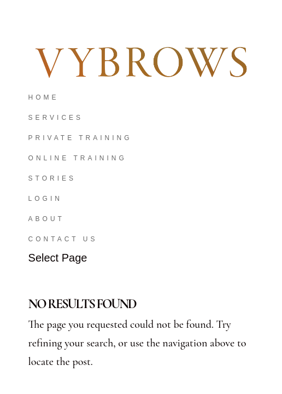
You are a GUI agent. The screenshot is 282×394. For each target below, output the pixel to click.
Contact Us (63, 239)
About (46, 219)
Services (55, 117)
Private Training (80, 138)
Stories (52, 178)
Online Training (77, 158)
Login (45, 198)
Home (43, 97)
